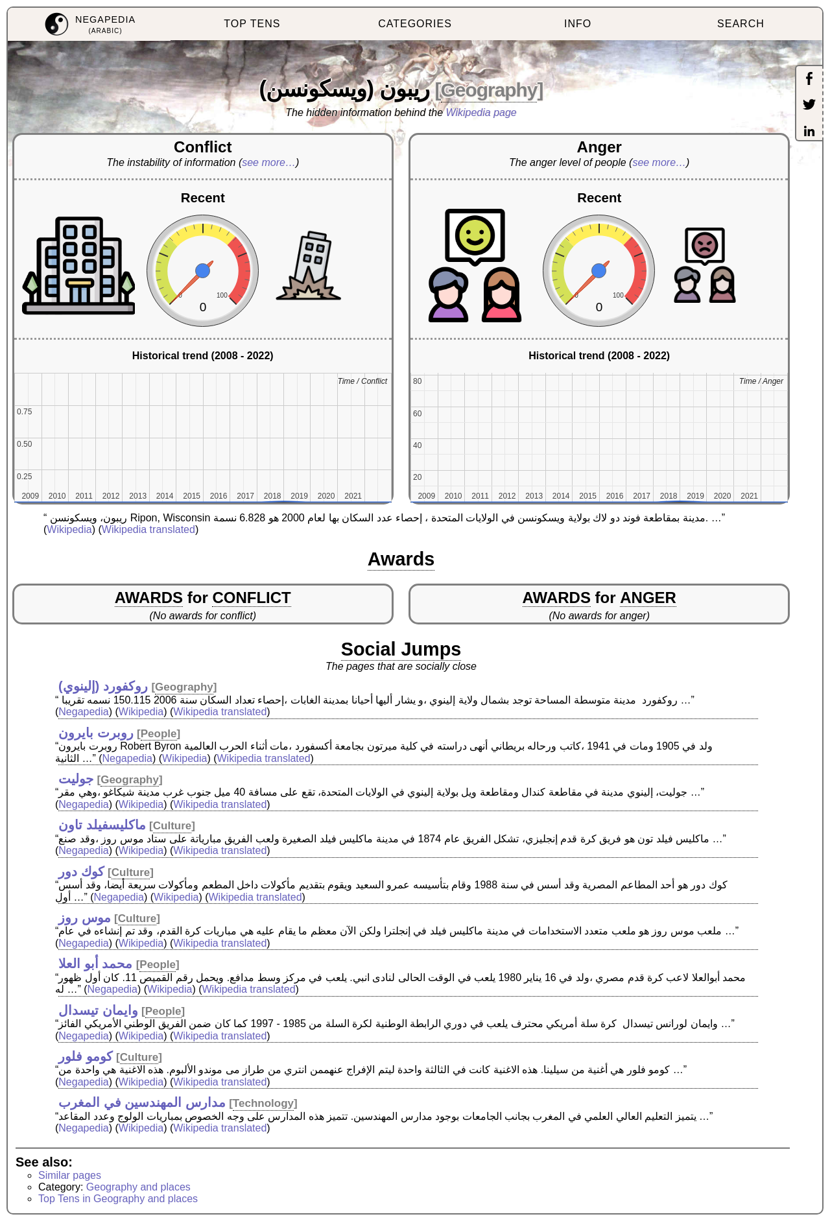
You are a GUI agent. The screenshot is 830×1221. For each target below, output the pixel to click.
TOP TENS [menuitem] (252, 23)
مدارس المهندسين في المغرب (142, 1102)
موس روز (84, 917)
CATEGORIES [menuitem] (415, 23)
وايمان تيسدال (98, 1010)
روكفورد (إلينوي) (103, 686)
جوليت (75, 779)
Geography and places (138, 1186)
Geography (489, 90)
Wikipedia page (481, 112)
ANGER (648, 597)
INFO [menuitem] (577, 23)
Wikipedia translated (148, 529)
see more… (269, 162)
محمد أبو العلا (95, 963)
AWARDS (149, 597)
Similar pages (69, 1175)
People (159, 734)
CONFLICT (251, 597)
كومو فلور (85, 1056)
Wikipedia (69, 529)
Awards (401, 559)
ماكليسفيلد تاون (102, 825)
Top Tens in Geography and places (118, 1198)
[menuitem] (89, 24)
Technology (263, 1103)
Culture (172, 826)
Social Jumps (401, 649)
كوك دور (81, 871)
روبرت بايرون (96, 733)
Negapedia (83, 711)
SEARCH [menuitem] (741, 23)
